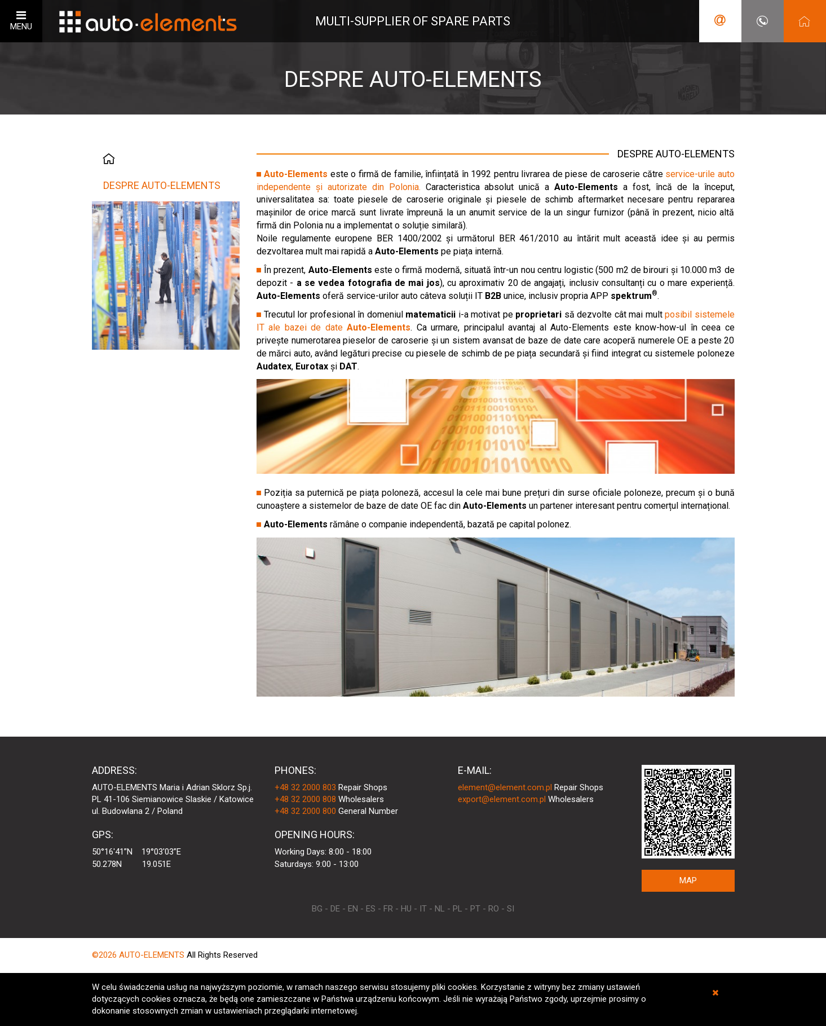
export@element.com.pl (502, 799)
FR (388, 909)
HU (406, 909)
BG (317, 909)
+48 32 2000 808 (305, 799)
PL (457, 909)
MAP (688, 880)
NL (440, 909)
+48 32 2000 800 (305, 811)
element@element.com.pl (505, 787)
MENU (21, 21)
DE (335, 909)
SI (510, 909)
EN (353, 909)
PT (475, 909)
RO (493, 909)
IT (423, 909)
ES (371, 909)
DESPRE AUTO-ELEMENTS (161, 185)
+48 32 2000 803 (305, 787)
